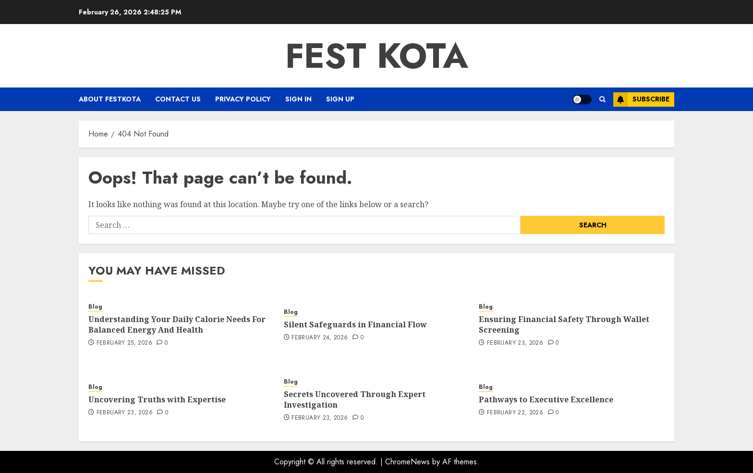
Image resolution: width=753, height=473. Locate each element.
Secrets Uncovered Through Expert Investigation (354, 399)
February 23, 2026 (515, 343)
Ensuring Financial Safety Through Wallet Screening (564, 324)
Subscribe (641, 99)
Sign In (298, 99)
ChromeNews (407, 461)
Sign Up (340, 99)
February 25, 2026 (124, 343)
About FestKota (110, 99)
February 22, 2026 (515, 413)
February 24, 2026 (319, 338)
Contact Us (178, 99)
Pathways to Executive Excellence (546, 399)
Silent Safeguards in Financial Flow (355, 324)
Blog (95, 307)
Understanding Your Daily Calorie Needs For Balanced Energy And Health (177, 324)
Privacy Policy (243, 99)
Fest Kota (376, 56)
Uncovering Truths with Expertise (157, 399)
